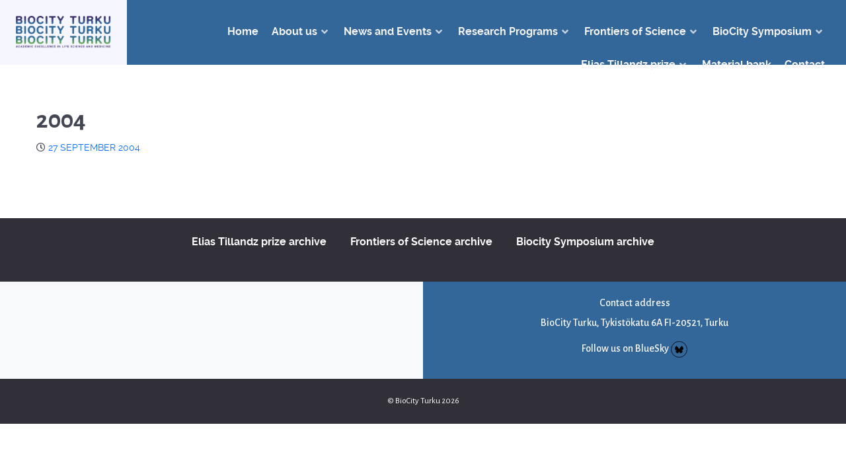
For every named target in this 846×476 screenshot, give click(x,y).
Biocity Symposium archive (585, 241)
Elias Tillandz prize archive (259, 241)
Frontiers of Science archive (421, 241)
